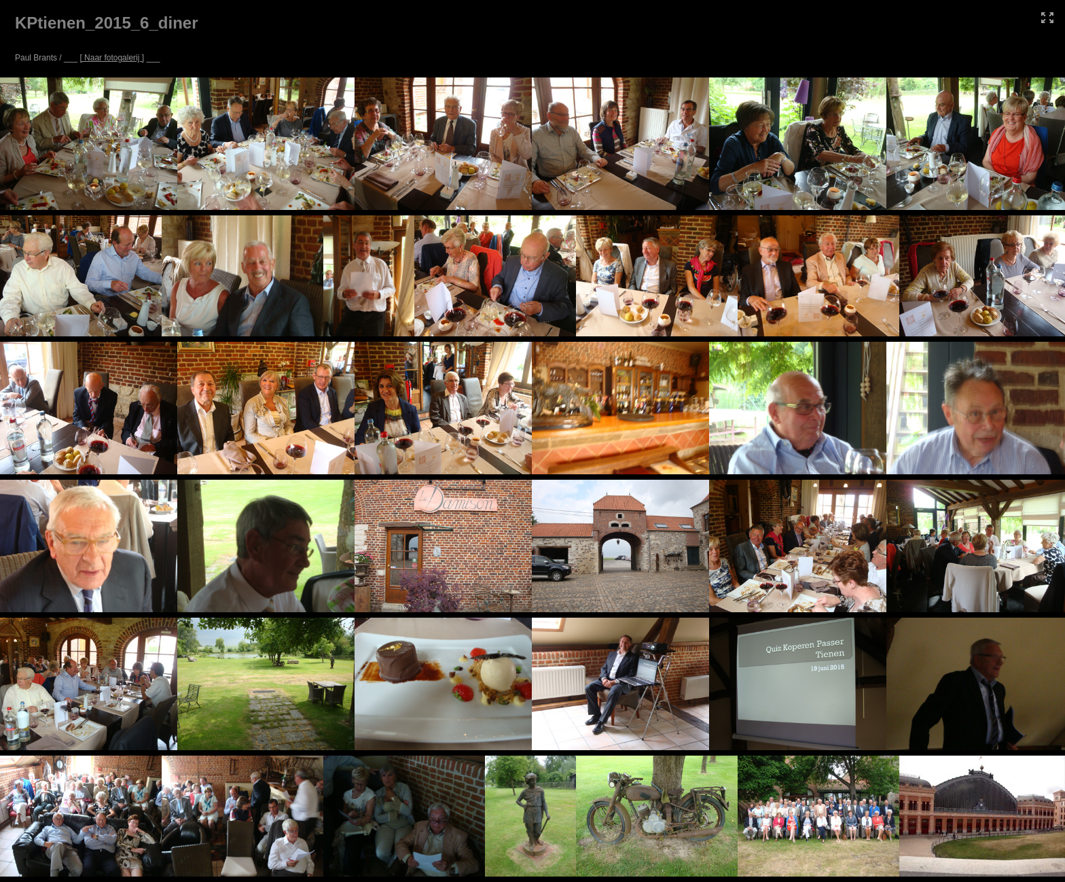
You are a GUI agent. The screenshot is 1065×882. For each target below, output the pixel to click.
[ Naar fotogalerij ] (111, 58)
